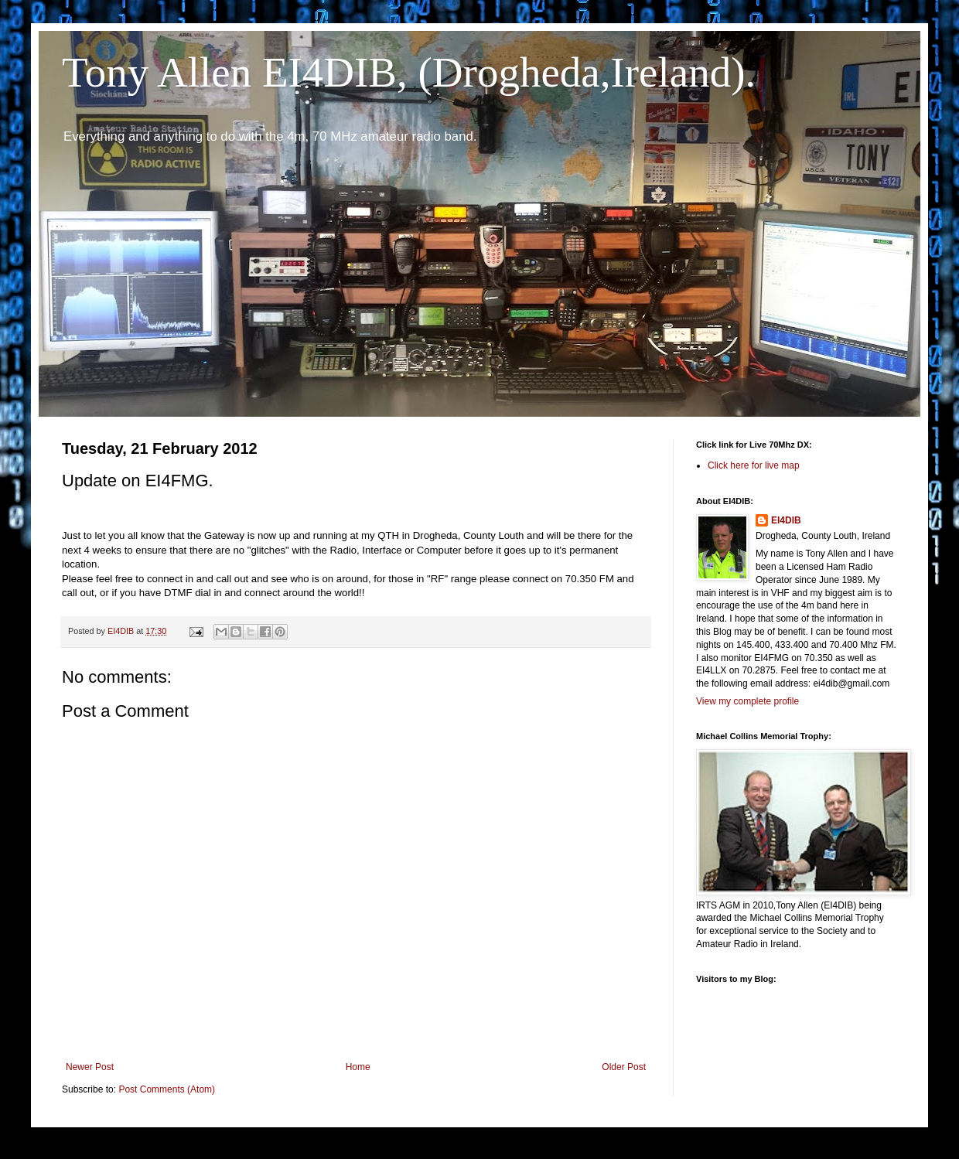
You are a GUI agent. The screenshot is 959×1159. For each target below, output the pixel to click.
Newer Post (90, 1067)
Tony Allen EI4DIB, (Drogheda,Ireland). (409, 72)
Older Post (624, 1067)
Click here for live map (754, 465)
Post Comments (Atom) (166, 1089)
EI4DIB (786, 520)
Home (358, 1067)
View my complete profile (747, 701)
